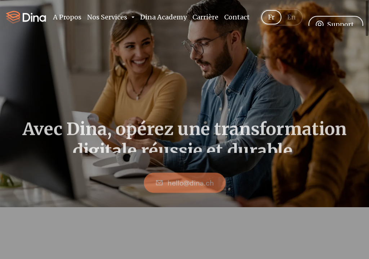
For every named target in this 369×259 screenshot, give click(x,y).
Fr (271, 25)
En (291, 25)
